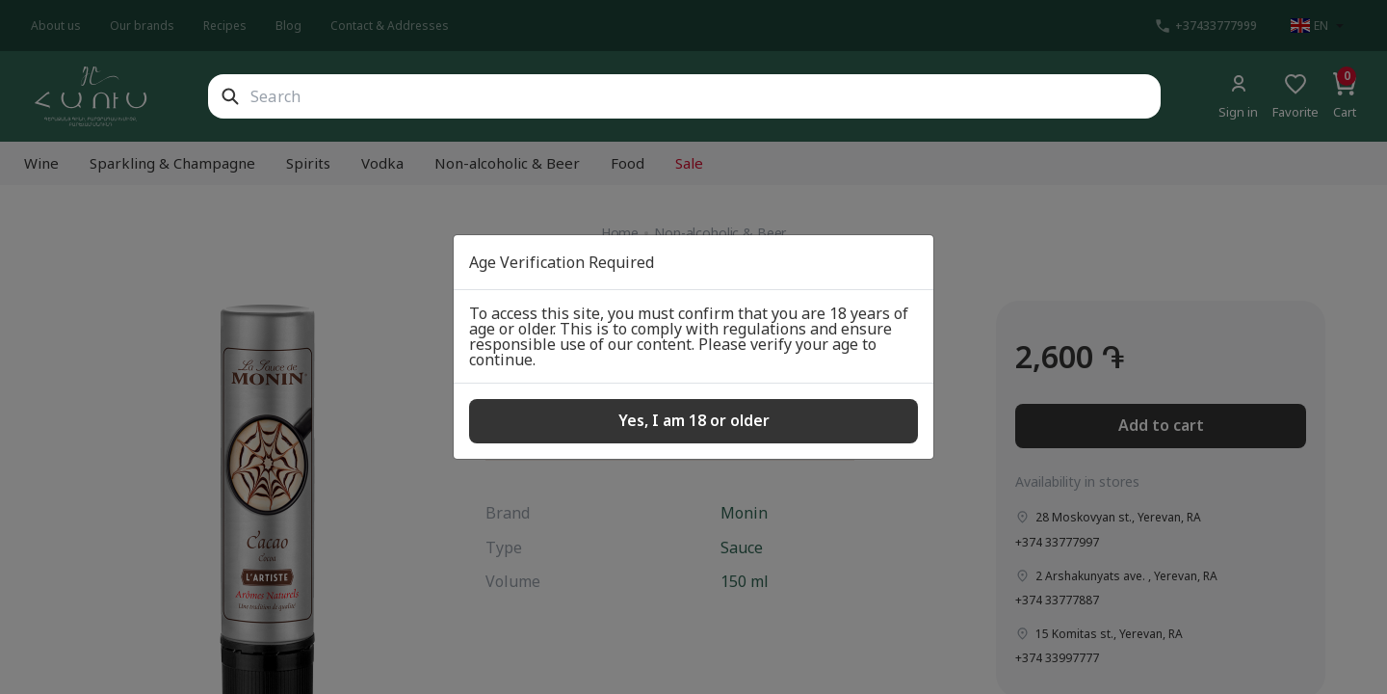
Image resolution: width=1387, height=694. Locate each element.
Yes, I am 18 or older (694, 420)
